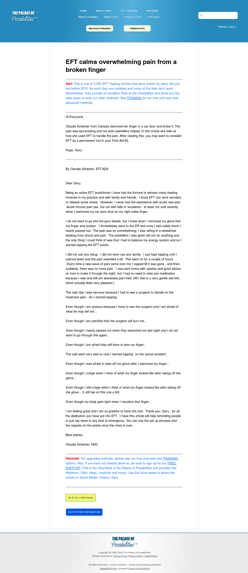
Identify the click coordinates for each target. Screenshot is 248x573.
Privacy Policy (135, 556)
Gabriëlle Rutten (108, 568)
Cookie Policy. (150, 556)
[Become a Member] (99, 28)
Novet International (139, 568)
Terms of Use (120, 556)
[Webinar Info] (137, 28)
